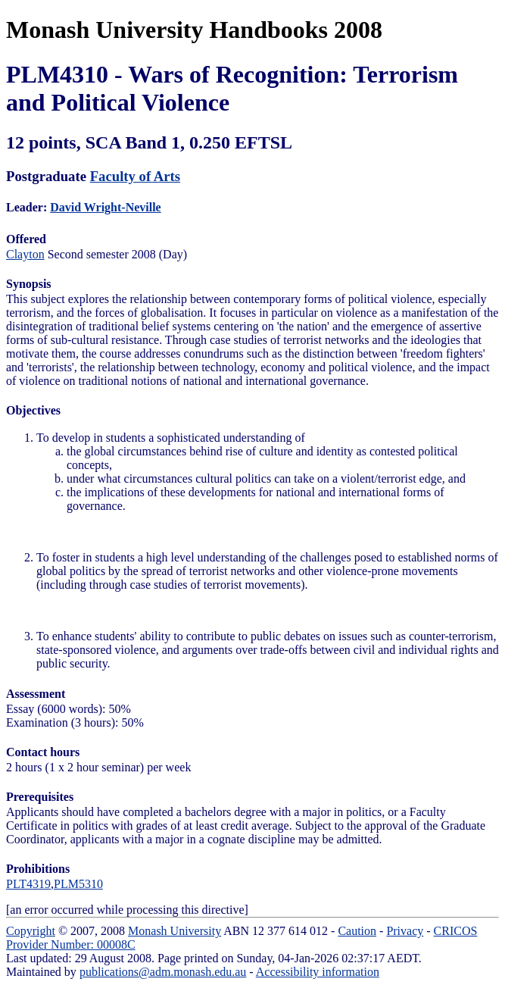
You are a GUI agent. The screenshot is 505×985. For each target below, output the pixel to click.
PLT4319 (28, 883)
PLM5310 (78, 883)
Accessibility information (317, 971)
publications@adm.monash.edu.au (162, 971)
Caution (357, 930)
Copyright (30, 930)
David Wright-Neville (105, 207)
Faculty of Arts (135, 176)
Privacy (404, 930)
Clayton (25, 254)
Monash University (174, 930)
